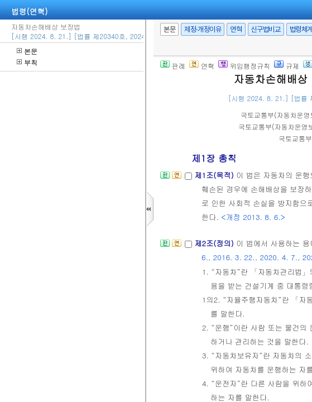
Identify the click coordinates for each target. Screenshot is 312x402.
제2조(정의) (215, 243)
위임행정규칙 (244, 65)
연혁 (236, 29)
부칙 (27, 62)
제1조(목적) (215, 175)
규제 (286, 65)
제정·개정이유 (202, 29)
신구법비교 (266, 29)
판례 (172, 65)
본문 (27, 51)
